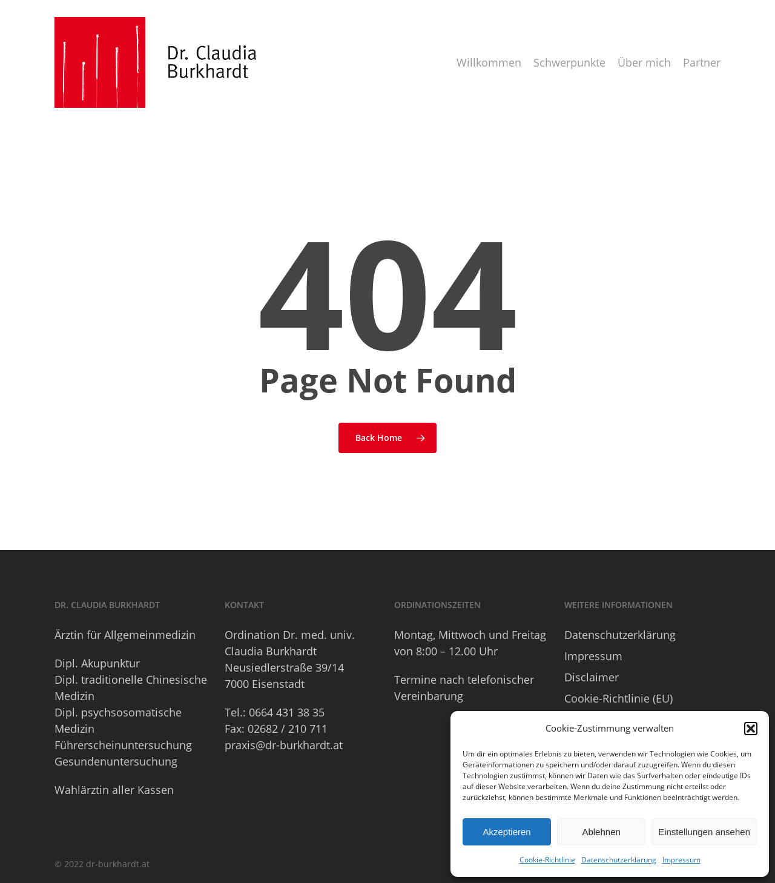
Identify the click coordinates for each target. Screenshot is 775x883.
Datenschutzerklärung (618, 860)
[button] (751, 729)
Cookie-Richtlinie (547, 860)
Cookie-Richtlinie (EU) (618, 698)
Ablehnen (601, 832)
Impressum (681, 860)
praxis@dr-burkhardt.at (284, 745)
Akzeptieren (506, 832)
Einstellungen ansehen (704, 832)
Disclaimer (591, 677)
